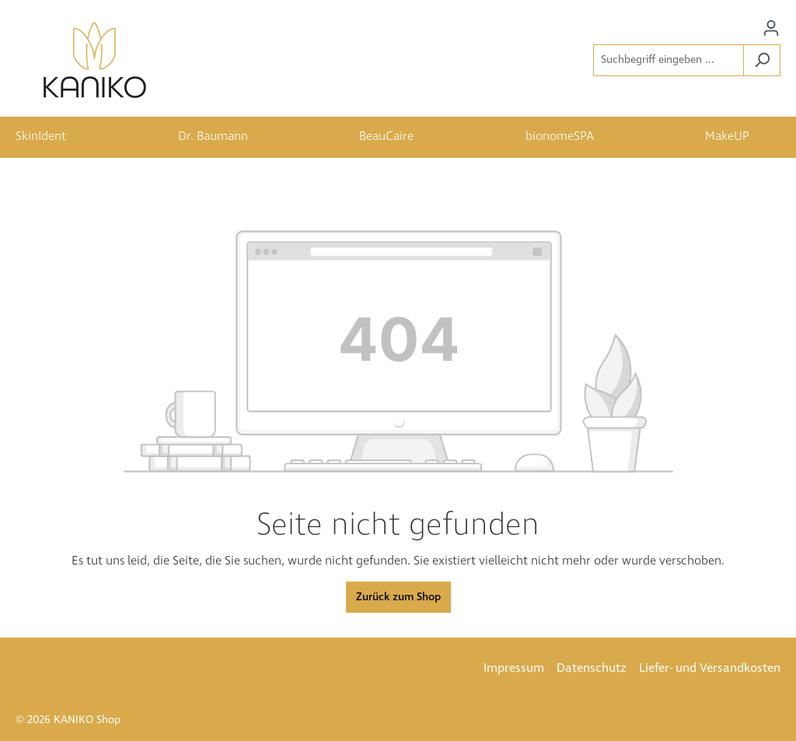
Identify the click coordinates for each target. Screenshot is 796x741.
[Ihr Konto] (771, 28)
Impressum (514, 668)
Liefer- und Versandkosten (709, 668)
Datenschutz (592, 668)
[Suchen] (761, 60)
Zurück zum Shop (398, 597)
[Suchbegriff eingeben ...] (668, 60)
